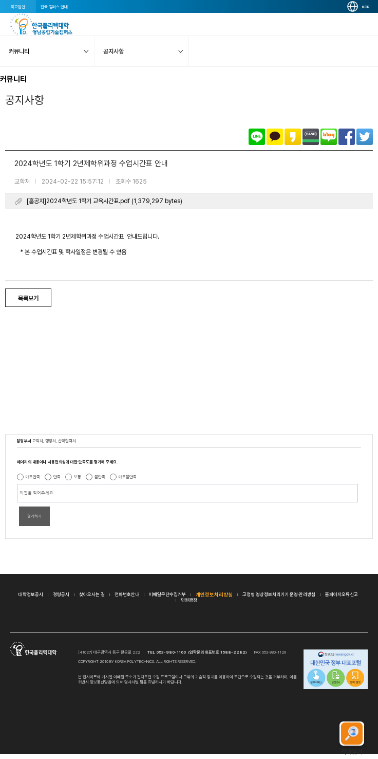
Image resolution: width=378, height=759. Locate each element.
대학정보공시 (30, 594)
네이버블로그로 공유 (328, 137)
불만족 (99, 476)
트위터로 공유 (364, 137)
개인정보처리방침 (214, 594)
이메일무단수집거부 (167, 594)
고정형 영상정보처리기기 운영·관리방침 (278, 594)
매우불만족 (128, 476)
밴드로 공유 (311, 137)
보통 (77, 476)
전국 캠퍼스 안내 (54, 6)
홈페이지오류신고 (341, 594)
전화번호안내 (127, 594)
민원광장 (189, 600)
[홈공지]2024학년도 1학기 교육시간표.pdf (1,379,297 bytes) (104, 201)
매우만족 (33, 476)
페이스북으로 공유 (346, 137)
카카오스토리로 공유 (293, 137)
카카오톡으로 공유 (275, 137)
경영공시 (61, 594)
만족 (57, 476)
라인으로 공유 (257, 137)
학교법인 (18, 6)
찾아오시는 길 (92, 594)
